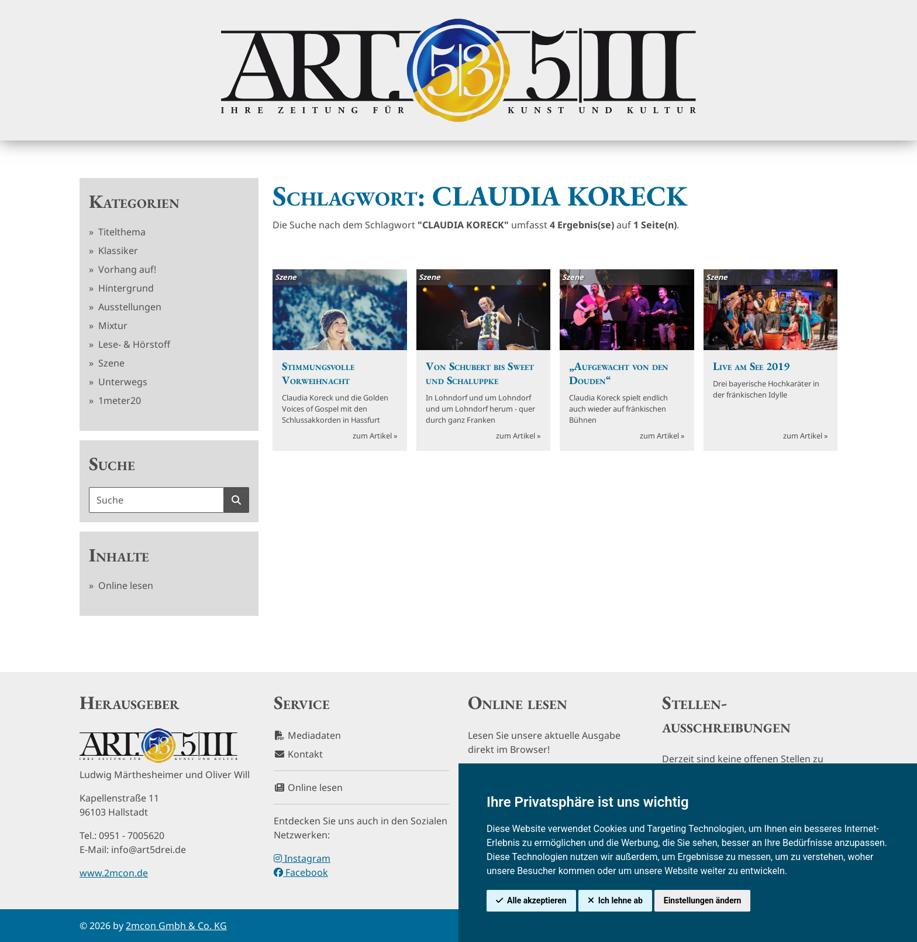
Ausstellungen (128, 306)
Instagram (302, 858)
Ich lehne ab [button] (620, 900)
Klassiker (117, 250)
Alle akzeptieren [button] (537, 900)
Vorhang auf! (126, 269)
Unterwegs (121, 381)
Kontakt (298, 754)
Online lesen (124, 585)
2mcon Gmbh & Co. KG (176, 925)
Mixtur (111, 325)
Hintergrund (125, 288)
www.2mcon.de (114, 872)
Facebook (301, 872)
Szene (110, 363)
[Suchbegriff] (156, 500)
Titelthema (121, 231)
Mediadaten (307, 735)
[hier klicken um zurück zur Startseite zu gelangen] (458, 70)
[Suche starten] (236, 500)
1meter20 (118, 400)
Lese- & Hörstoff (133, 344)
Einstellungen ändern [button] (703, 900)
